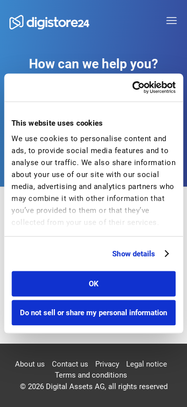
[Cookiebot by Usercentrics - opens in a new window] (133, 87)
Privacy (107, 364)
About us (30, 364)
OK (94, 283)
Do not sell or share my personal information (93, 312)
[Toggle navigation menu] (172, 21)
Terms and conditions (91, 375)
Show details (133, 253)
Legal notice (146, 364)
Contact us (70, 364)
